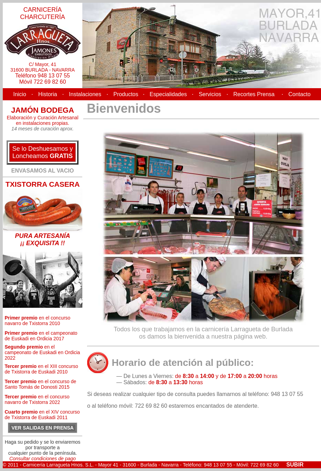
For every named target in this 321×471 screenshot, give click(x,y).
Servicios (210, 94)
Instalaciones (84, 94)
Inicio (19, 94)
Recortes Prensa (254, 94)
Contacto (299, 94)
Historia (47, 94)
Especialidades (168, 94)
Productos (128, 94)
